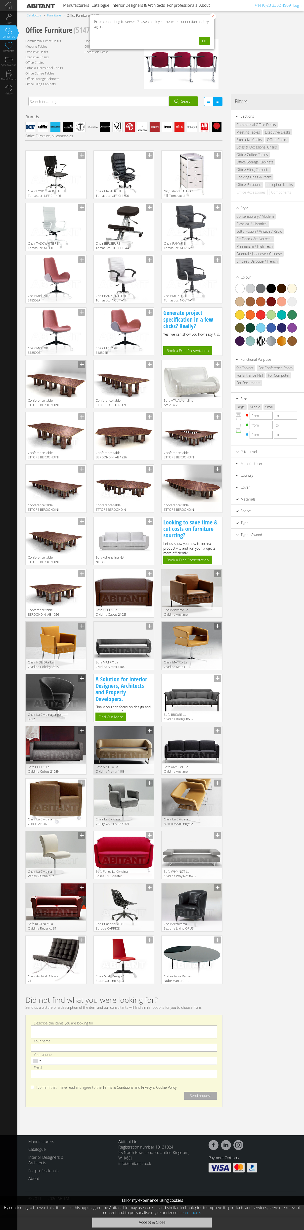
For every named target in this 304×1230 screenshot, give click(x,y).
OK (204, 41)
